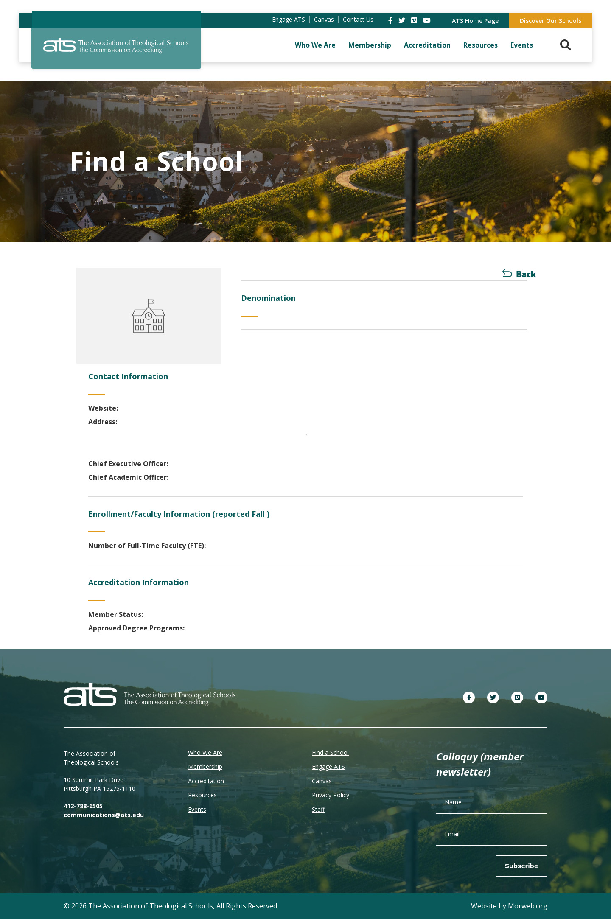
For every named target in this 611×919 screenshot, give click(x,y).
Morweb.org (527, 906)
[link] (391, 20)
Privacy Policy (330, 795)
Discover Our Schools (550, 21)
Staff (318, 809)
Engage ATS (328, 766)
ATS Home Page (475, 21)
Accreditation (427, 45)
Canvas (322, 781)
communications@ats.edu (104, 815)
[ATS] (116, 50)
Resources (480, 45)
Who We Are (315, 45)
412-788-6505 (83, 806)
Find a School (330, 752)
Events (521, 45)
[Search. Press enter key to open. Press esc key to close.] (565, 45)
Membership (369, 45)
